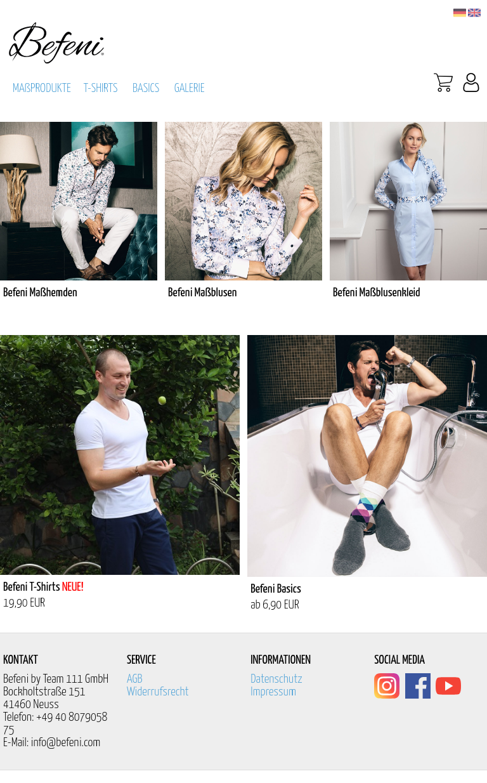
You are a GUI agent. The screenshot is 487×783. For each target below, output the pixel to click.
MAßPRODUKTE (42, 88)
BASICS (146, 88)
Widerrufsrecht (158, 692)
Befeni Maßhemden (40, 293)
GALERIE (189, 88)
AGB (135, 679)
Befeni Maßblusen (202, 293)
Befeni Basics (275, 589)
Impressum (273, 692)
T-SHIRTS (101, 88)
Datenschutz (276, 679)
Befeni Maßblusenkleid (376, 293)
